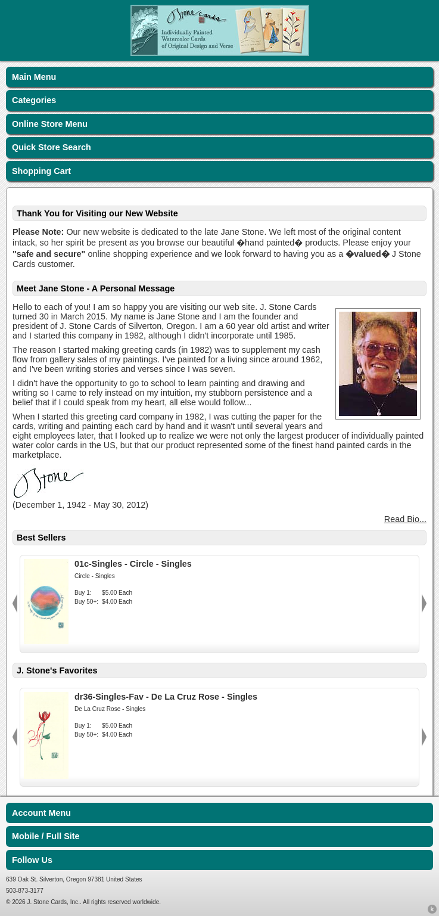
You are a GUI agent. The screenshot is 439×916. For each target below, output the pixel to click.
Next (424, 603)
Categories (34, 100)
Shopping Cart (41, 171)
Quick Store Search (51, 147)
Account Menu (41, 813)
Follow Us (32, 860)
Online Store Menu (50, 124)
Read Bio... (405, 519)
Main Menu (34, 77)
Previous (15, 603)
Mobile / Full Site (46, 836)
